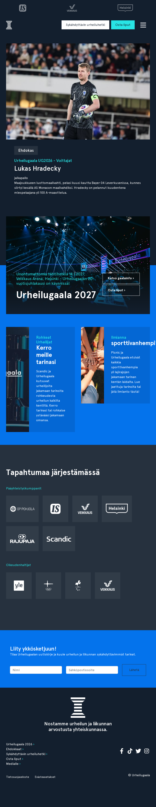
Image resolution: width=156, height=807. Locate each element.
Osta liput (122, 25)
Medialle (12, 764)
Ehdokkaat (14, 749)
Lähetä (134, 670)
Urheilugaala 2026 (19, 744)
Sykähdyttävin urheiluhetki (85, 25)
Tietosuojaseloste (17, 776)
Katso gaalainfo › (121, 278)
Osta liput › (116, 290)
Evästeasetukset (45, 776)
